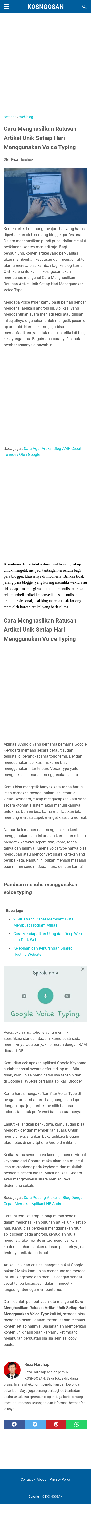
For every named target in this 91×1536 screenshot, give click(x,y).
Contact (27, 1479)
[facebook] (14, 1424)
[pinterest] (56, 1424)
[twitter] (35, 1424)
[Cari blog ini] (84, 7)
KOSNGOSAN (45, 6)
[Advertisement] (45, 66)
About (41, 1479)
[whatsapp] (76, 1424)
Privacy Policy (60, 1479)
